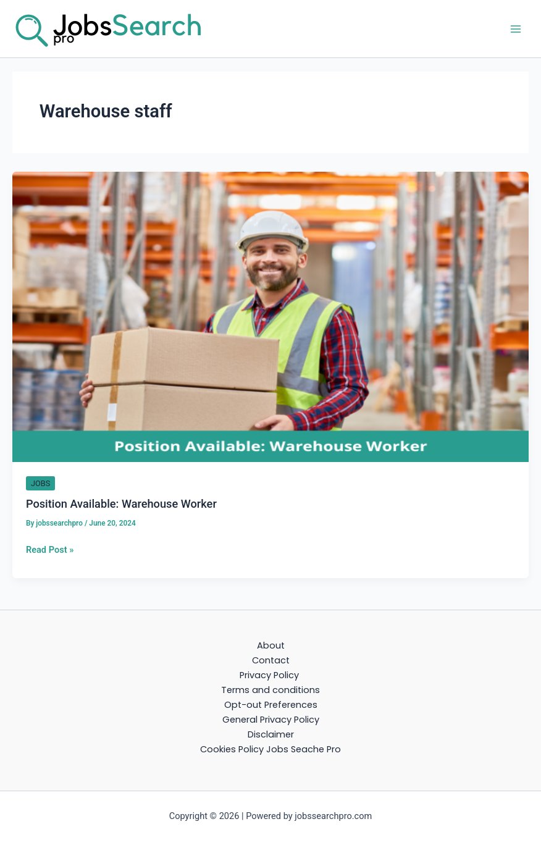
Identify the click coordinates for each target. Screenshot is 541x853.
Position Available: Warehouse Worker (121, 503)
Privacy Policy (270, 675)
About (271, 645)
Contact (271, 660)
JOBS (40, 483)
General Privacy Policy (270, 719)
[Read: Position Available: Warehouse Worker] (270, 316)
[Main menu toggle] (516, 29)
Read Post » (49, 549)
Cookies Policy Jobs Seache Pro (270, 749)
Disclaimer (271, 734)
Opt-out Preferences (270, 705)
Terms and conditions (270, 690)
